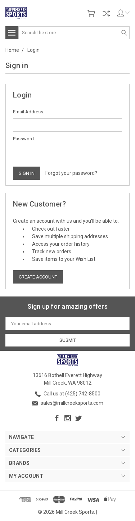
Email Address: (28, 111)
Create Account (38, 277)
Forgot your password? (71, 173)
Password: (24, 138)
